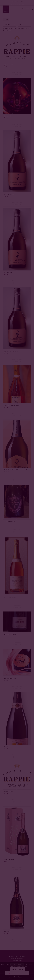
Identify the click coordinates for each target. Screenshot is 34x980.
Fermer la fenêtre (17, 497)
